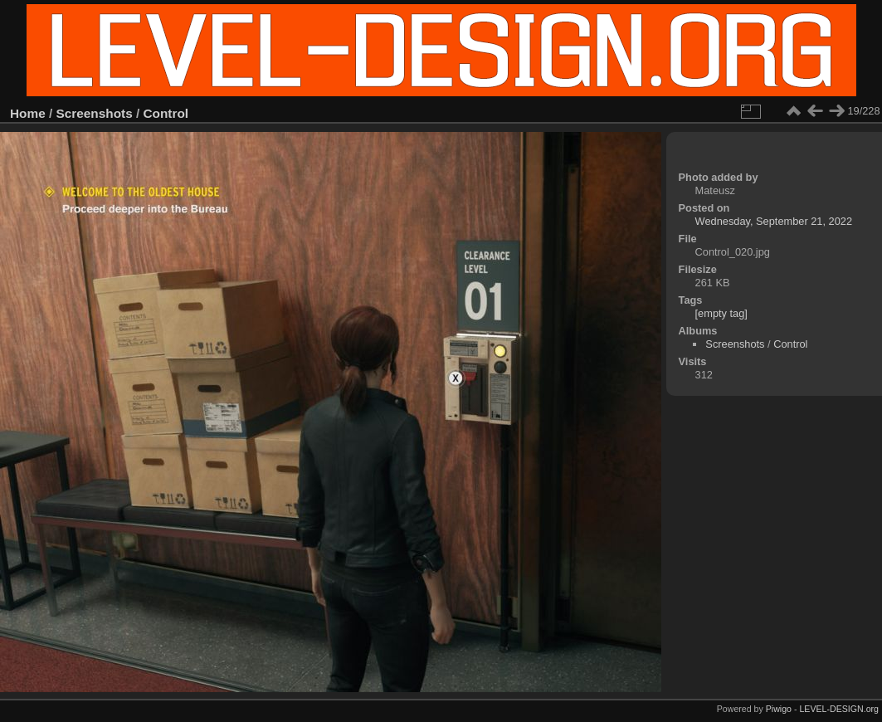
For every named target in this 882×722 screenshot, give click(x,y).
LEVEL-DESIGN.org (839, 709)
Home (28, 113)
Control (166, 113)
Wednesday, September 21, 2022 (773, 221)
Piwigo (779, 709)
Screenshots (94, 113)
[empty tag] (721, 313)
